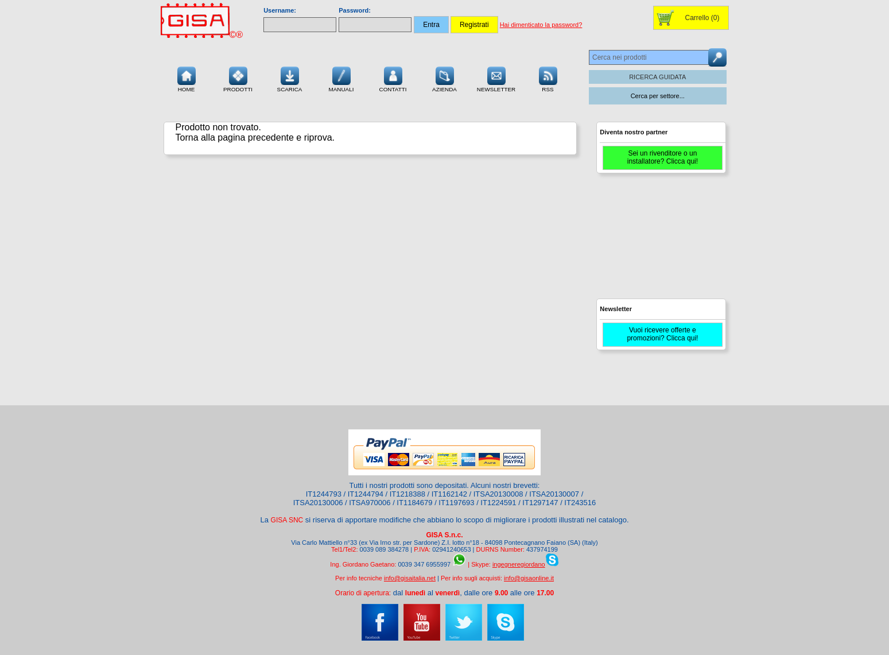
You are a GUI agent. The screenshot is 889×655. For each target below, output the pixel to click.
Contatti (393, 78)
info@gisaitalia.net (410, 578)
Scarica (289, 78)
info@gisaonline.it (529, 578)
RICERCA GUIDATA (657, 76)
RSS (548, 78)
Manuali (341, 78)
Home (186, 78)
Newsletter (496, 78)
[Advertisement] (659, 241)
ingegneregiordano (518, 564)
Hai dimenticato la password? (541, 24)
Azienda (444, 78)
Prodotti (238, 78)
